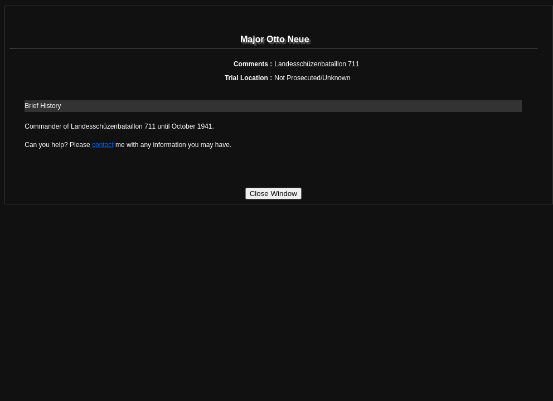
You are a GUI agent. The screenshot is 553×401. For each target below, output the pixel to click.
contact (103, 145)
